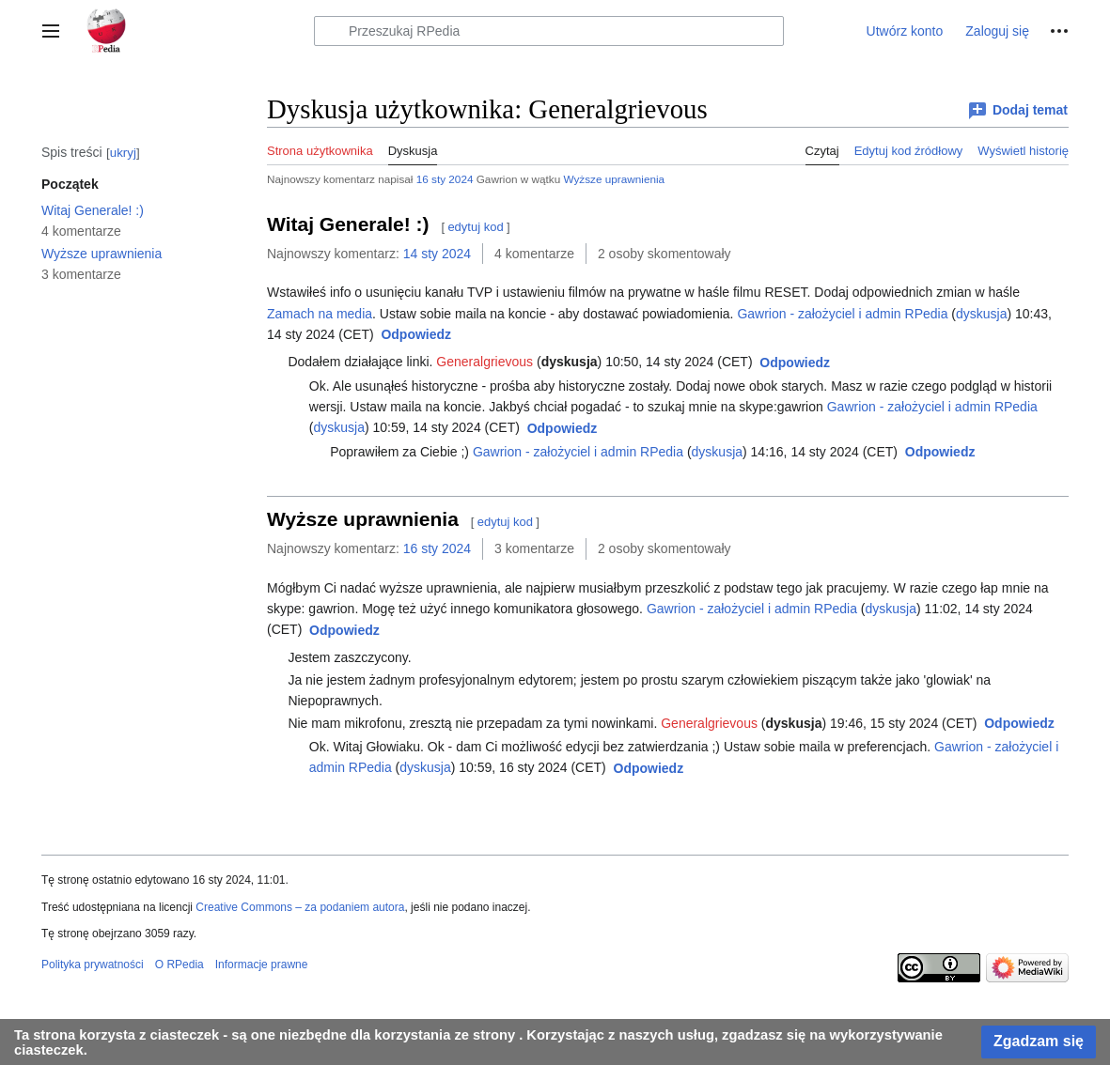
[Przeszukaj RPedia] (549, 31)
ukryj (123, 153)
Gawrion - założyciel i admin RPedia (842, 313)
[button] (51, 31)
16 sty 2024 (445, 179)
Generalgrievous (484, 361)
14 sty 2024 (437, 253)
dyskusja (981, 313)
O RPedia (179, 964)
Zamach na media (319, 313)
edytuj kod (475, 227)
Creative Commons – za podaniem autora (299, 907)
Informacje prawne (261, 964)
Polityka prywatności (92, 964)
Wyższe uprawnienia (613, 179)
